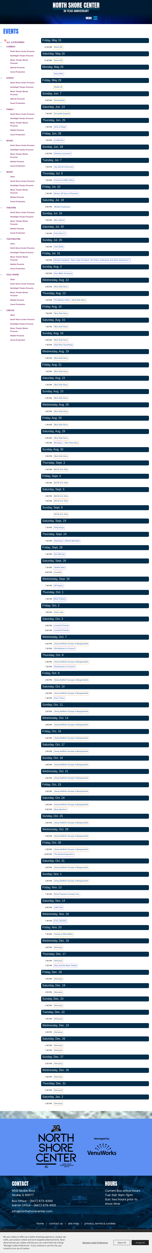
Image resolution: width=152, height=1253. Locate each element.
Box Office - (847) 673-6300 (32, 1194)
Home (40, 1217)
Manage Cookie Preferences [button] (95, 1242)
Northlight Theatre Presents (22, 49)
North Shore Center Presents (22, 45)
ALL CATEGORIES (15, 35)
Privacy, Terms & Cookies (100, 1217)
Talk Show (12, 268)
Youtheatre (13, 232)
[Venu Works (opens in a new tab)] (101, 1139)
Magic (9, 134)
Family (10, 102)
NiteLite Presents (17, 61)
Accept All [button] (140, 1242)
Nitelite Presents (17, 123)
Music (9, 165)
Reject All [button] (122, 1242)
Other (12, 170)
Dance (10, 71)
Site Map (73, 1217)
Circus (10, 303)
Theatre (11, 201)
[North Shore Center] (76, 7)
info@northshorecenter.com (32, 1205)
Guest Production (17, 65)
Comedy (10, 40)
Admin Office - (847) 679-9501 (34, 1199)
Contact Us (56, 1217)
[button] (92, 18)
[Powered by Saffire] (145, 1228)
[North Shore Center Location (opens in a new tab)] (23, 1186)
